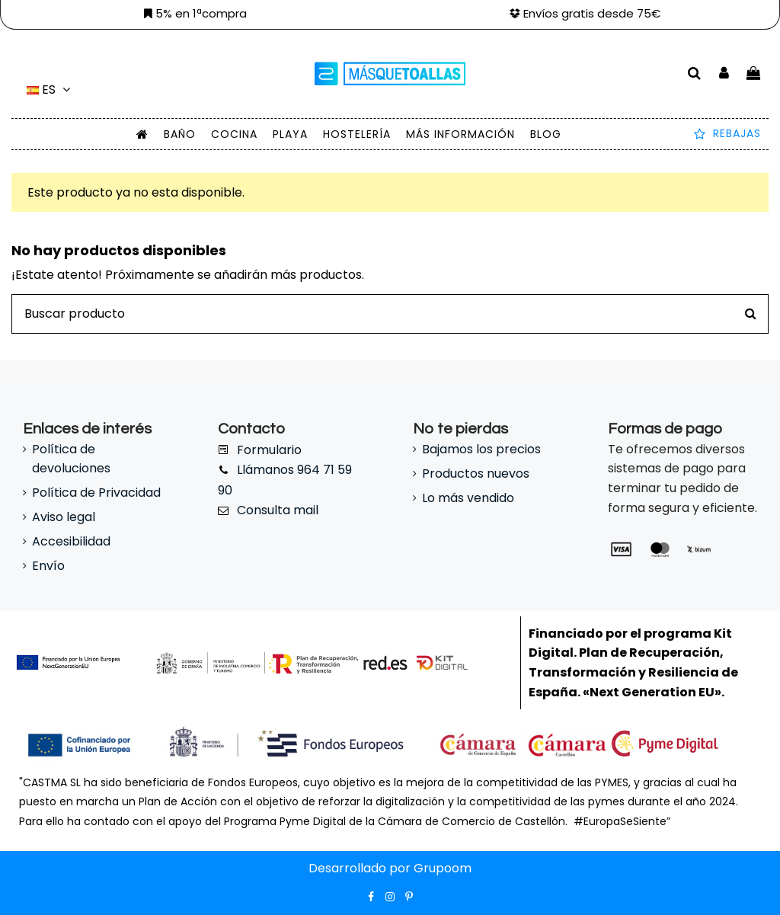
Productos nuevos (475, 473)
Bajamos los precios (481, 449)
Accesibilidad (71, 541)
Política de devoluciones (71, 459)
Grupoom (443, 868)
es (51, 89)
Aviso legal (63, 517)
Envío (48, 565)
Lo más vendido (468, 498)
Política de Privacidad (96, 492)
